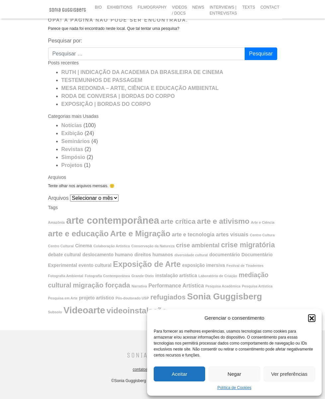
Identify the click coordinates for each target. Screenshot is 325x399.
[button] (311, 318)
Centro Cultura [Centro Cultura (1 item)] (262, 235)
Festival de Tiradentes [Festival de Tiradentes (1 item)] (245, 266)
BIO (98, 7)
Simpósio (73, 157)
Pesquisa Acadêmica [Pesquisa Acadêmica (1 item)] (223, 286)
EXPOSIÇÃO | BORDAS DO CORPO (106, 104)
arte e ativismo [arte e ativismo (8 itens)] (223, 221)
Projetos (72, 165)
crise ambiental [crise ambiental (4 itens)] (197, 245)
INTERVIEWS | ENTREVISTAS (223, 10)
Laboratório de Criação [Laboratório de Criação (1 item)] (218, 276)
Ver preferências (289, 374)
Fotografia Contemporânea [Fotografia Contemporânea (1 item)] (107, 276)
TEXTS (248, 7)
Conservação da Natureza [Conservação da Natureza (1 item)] (153, 246)
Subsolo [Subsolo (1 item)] (55, 312)
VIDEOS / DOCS (179, 10)
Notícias (71, 125)
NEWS (198, 7)
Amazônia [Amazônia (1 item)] (56, 222)
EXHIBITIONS (119, 7)
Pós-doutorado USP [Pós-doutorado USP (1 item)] (132, 298)
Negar (234, 374)
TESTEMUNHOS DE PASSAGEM (101, 80)
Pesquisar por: (65, 40)
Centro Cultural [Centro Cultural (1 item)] (61, 246)
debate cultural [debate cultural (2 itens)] (64, 254)
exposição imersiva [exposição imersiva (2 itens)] (203, 265)
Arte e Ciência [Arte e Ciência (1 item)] (263, 222)
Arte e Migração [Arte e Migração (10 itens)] (140, 233)
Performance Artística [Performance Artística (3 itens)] (176, 285)
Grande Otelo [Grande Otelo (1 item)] (142, 276)
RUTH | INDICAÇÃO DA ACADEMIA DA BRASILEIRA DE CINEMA (142, 72)
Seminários (75, 141)
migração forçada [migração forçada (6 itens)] (101, 285)
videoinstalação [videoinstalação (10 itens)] (137, 310)
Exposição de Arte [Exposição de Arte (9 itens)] (147, 264)
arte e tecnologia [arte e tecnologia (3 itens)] (193, 234)
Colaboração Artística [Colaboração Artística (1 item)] (111, 246)
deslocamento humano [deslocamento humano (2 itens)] (107, 254)
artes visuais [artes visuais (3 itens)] (232, 234)
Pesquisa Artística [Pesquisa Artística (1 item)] (257, 286)
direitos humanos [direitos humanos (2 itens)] (153, 254)
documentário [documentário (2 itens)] (224, 254)
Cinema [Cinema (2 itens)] (83, 245)
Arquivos (58, 198)
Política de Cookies (234, 387)
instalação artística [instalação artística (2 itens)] (176, 275)
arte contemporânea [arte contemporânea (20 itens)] (112, 220)
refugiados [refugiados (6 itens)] (168, 297)
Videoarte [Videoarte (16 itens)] (84, 310)
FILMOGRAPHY (152, 7)
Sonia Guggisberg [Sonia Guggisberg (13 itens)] (224, 296)
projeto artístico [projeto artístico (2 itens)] (96, 297)
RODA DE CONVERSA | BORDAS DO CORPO (118, 96)
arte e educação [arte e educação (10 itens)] (78, 233)
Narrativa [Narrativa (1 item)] (139, 286)
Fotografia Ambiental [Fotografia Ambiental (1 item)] (65, 276)
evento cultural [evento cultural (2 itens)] (95, 265)
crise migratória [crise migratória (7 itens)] (248, 245)
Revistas (72, 149)
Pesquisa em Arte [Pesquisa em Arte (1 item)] (63, 298)
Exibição (72, 133)
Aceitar (179, 374)
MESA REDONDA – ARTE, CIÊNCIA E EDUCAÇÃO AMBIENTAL (140, 88)
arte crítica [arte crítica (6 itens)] (178, 221)
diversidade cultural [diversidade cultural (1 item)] (191, 255)
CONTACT (269, 7)
